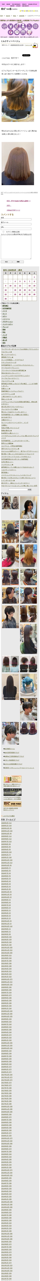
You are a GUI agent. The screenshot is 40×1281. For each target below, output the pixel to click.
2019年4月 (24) (6, 1037)
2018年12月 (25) (6, 1047)
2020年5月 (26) (6, 1002)
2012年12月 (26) (6, 1238)
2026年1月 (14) (6, 830)
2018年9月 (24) (6, 1055)
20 (25, 295)
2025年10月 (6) (6, 838)
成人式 (4, 345)
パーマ (4, 316)
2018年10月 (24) (6, 1053)
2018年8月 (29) (6, 1058)
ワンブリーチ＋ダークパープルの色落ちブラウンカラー (20, 354)
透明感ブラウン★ (7, 362)
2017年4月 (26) (6, 1100)
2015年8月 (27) (6, 1153)
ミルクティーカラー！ (8, 474)
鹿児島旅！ (5, 477)
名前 (2, 217)
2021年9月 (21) (6, 960)
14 (30, 290)
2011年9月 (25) (6, 1278)
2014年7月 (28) (6, 1188)
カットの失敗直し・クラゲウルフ (12, 364)
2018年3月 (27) (6, 1071)
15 (34, 290)
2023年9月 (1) (6, 904)
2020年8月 (12, 275)
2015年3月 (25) (6, 1167)
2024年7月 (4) (6, 878)
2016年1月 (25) (6, 1140)
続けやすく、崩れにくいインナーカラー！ (15, 488)
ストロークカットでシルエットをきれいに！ (16, 461)
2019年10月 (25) (6, 1021)
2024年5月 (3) (6, 883)
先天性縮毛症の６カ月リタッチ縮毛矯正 (14, 464)
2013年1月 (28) (6, 1236)
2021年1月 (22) (6, 981)
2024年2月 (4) (6, 891)
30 (6, 303)
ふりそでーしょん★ (8, 398)
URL (2, 227)
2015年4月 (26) (6, 1164)
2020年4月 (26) (6, 1005)
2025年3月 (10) (6, 857)
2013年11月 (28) (6, 1209)
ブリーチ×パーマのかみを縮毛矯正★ (13, 375)
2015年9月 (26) (6, 1151)
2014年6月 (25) (6, 1191)
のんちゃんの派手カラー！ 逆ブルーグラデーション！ (20, 456)
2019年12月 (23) (6, 1016)
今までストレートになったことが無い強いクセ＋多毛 (19, 490)
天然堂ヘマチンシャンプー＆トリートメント (19, 772)
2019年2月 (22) (6, 1042)
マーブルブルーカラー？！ (10, 383)
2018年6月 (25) (6, 1063)
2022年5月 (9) (6, 939)
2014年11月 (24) (6, 1177)
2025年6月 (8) (6, 849)
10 (10, 290)
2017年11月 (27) (6, 1082)
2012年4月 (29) (6, 1259)
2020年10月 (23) (6, 989)
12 (20, 290)
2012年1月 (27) (6, 1267)
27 (25, 299)
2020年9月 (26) (6, 992)
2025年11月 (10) (6, 836)
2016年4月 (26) (6, 1132)
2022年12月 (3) (6, 926)
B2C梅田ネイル (9, 753)
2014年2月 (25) (6, 1201)
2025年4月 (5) (6, 854)
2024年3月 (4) (6, 889)
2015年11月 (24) (6, 1146)
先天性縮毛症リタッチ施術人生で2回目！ (15, 419)
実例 (3, 334)
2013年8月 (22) (6, 1217)
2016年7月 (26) (6, 1124)
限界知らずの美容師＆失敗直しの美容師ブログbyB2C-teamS (20, 21)
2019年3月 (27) (6, 1040)
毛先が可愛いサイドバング (10, 432)
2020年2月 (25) (6, 1010)
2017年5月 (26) (6, 1098)
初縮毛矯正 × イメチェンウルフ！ (12, 396)
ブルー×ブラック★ (7, 386)
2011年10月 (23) (6, 1275)
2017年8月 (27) (6, 1090)
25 (15, 299)
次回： (9, 205)
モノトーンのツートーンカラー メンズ (14, 427)
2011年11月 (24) (6, 1273)
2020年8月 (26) (6, 994)
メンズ (4, 340)
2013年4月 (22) (6, 1228)
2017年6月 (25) (6, 1095)
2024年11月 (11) (6, 867)
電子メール (4, 222)
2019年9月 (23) (6, 1024)
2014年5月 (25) (6, 1193)
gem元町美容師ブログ (11, 757)
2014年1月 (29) (6, 1204)
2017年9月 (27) (6, 1087)
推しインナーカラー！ (8, 359)
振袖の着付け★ (6, 435)
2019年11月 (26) (6, 1018)
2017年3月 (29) (6, 1103)
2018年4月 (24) (6, 1069)
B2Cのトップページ (9, 814)
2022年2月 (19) (6, 947)
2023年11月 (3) (6, 899)
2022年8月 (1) (6, 936)
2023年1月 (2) (6, 923)
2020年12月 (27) (6, 984)
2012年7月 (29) (6, 1251)
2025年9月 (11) (6, 841)
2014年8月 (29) (6, 1185)
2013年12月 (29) (6, 1206)
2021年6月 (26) (6, 968)
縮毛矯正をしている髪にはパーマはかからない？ (17, 472)
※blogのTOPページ (13, 210)
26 (20, 299)
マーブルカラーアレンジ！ (10, 372)
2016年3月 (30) (6, 1135)
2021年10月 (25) (6, 957)
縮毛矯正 (5, 310)
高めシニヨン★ (6, 404)
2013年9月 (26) (6, 1214)
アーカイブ (10, 824)
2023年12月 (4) (6, 896)
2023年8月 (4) (6, 907)
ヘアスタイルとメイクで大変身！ (12, 802)
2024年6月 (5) (6, 881)
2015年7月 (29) (6, 1156)
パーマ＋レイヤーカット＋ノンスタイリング (16, 480)
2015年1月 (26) (6, 1172)
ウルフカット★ (6, 356)
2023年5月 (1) (6, 915)
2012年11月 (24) (6, 1241)
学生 (3, 337)
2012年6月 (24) (6, 1254)
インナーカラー (7, 329)
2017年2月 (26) (6, 1106)
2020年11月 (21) (6, 987)
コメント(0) (28, 45)
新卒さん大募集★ (7, 448)
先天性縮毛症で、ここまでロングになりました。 (17, 370)
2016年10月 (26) (6, 1116)
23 (6, 299)
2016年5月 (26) (6, 1130)
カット (4, 318)
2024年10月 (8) (6, 870)
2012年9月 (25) (6, 1246)
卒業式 (4, 342)
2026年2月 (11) (6, 828)
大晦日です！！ (6, 425)
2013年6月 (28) (6, 1222)
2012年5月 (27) (6, 1257)
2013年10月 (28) (6, 1212)
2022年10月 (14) (6, 931)
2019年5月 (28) (6, 1034)
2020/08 (21, 16)
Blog (14, 16)
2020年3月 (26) (6, 1008)
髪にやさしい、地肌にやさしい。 (12, 789)
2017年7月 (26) (6, 1093)
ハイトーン (6, 324)
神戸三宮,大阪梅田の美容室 (11, 813)
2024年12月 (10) (6, 865)
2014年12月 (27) (6, 1175)
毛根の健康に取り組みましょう (12, 790)
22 (34, 295)
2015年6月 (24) (6, 1159)
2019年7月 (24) (6, 1029)
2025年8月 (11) (6, 843)
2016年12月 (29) (6, 1111)
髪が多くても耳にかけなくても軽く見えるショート (18, 482)
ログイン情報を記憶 (13, 232)
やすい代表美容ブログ (11, 765)
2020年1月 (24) (6, 1013)
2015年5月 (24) (6, 1161)
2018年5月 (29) (6, 1066)
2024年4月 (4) (6, 886)
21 (30, 295)
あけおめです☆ (6, 422)
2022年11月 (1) (6, 928)
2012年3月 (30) (6, 1262)
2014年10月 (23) (6, 1180)
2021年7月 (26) (6, 965)
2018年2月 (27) (6, 1074)
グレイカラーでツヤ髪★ (9, 414)
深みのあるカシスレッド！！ (11, 378)
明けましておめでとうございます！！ (14, 417)
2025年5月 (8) (6, 851)
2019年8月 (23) (6, 1026)
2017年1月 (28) (6, 1108)
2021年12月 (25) (6, 952)
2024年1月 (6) (6, 894)
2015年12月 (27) (6, 1143)
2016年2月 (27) (6, 1138)
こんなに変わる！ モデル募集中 (12, 803)
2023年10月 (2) (6, 902)
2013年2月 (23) (6, 1233)
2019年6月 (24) (6, 1032)
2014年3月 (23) (6, 1199)
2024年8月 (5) (6, 875)
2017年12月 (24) (6, 1079)
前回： (19, 201)
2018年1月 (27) (6, 1077)
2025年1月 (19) (6, 862)
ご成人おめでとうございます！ (11, 401)
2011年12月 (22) (6, 1270)
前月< (5, 275)
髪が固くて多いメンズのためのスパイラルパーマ (17, 459)
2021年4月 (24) (6, 973)
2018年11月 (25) (6, 1050)
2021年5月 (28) (6, 971)
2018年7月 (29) (6, 1061)
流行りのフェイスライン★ (10, 453)
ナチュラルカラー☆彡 (8, 367)
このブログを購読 (9, 821)
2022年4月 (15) (6, 941)
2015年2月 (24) (6, 1169)
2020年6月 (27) (6, 1000)
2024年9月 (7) (6, 873)
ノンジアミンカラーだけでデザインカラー (15, 380)
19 (20, 295)
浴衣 (3, 347)
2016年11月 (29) (6, 1114)
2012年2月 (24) (6, 1265)
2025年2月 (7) (6, 859)
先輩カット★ (5, 393)
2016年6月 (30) (6, 1127)
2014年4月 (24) (6, 1196)
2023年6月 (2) (6, 912)
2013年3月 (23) (6, 1230)
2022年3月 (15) (6, 944)
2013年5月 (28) (6, 1225)
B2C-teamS (20, 8)
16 (6, 295)
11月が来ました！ (7, 466)
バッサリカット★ (7, 469)
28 (30, 299)
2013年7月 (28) (6, 1220)
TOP (1, 16)
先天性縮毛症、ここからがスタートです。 (15, 445)
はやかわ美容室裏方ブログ (13, 769)
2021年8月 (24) (6, 963)
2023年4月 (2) (6, 918)
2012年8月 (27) (6, 1249)
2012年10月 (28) (6, 1244)
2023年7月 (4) (6, 910)
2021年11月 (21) (6, 955)
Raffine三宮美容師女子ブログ (14, 761)
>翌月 (20, 275)
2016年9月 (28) (6, 1119)
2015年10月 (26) (6, 1148)
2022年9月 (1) (6, 934)
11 (15, 290)
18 (15, 295)
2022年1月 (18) (6, 949)
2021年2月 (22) (6, 979)
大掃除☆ (4, 430)
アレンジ (5, 332)
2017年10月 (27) (6, 1085)
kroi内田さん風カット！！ (10, 438)
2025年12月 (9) (6, 833)
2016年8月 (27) (6, 1122)
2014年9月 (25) (6, 1183)
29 (34, 299)
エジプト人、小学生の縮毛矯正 (11, 451)
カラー (4, 321)
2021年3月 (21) (6, 976)
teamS (8, 16)
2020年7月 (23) (6, 997)
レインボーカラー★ (8, 485)
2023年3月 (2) (6, 920)
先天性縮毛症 (6, 313)
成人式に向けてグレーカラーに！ (12, 411)
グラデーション (7, 326)
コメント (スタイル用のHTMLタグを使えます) (16, 234)
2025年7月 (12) (6, 846)
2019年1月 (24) (6, 1045)
